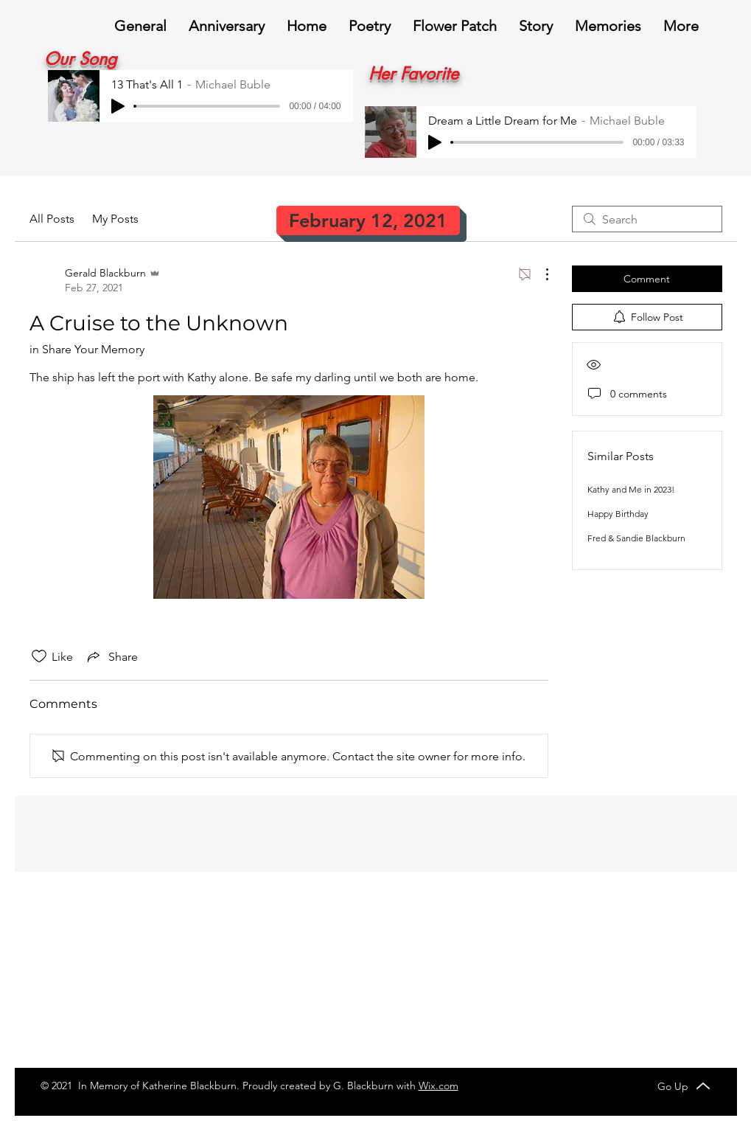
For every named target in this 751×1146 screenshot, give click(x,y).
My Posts (115, 219)
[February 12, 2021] (368, 220)
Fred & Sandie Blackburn (636, 538)
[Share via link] (111, 656)
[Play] (118, 106)
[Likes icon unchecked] (39, 656)
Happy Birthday (618, 513)
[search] (647, 219)
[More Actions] (539, 274)
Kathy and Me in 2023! (630, 489)
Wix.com (438, 1085)
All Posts (51, 219)
